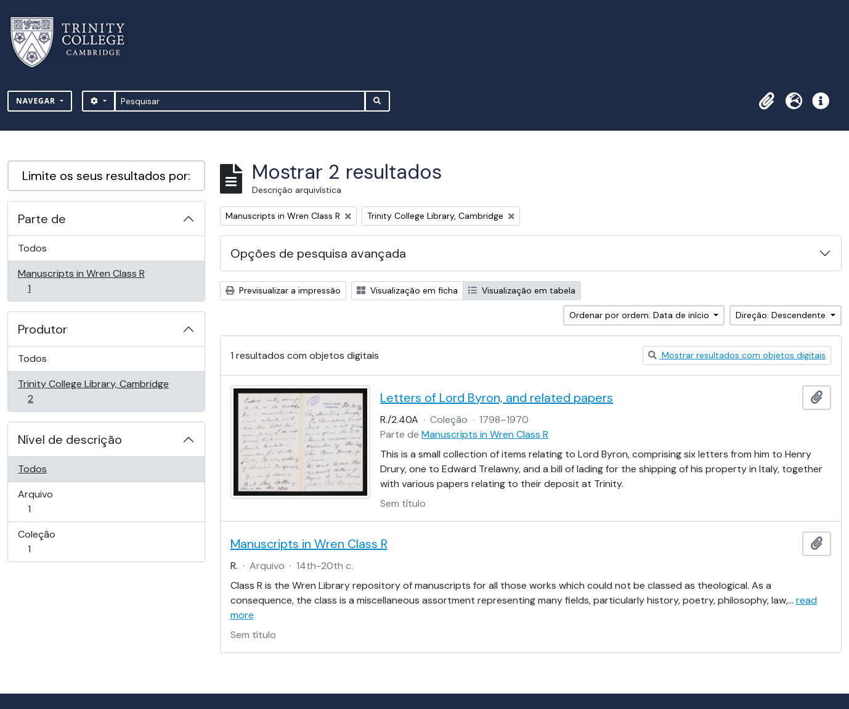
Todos (32, 248)
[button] (766, 101)
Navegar (37, 101)
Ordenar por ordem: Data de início (640, 315)
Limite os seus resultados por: (106, 176)
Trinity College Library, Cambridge (93, 391)
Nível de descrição (70, 440)
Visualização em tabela (521, 290)
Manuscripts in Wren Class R (81, 281)
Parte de (42, 219)
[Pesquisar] (240, 101)
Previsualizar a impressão (283, 290)
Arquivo (46, 501)
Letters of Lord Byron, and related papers (496, 397)
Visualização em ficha (407, 290)
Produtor (42, 329)
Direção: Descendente (782, 315)
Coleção (46, 542)
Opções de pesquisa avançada (318, 253)
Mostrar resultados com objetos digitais (737, 355)
